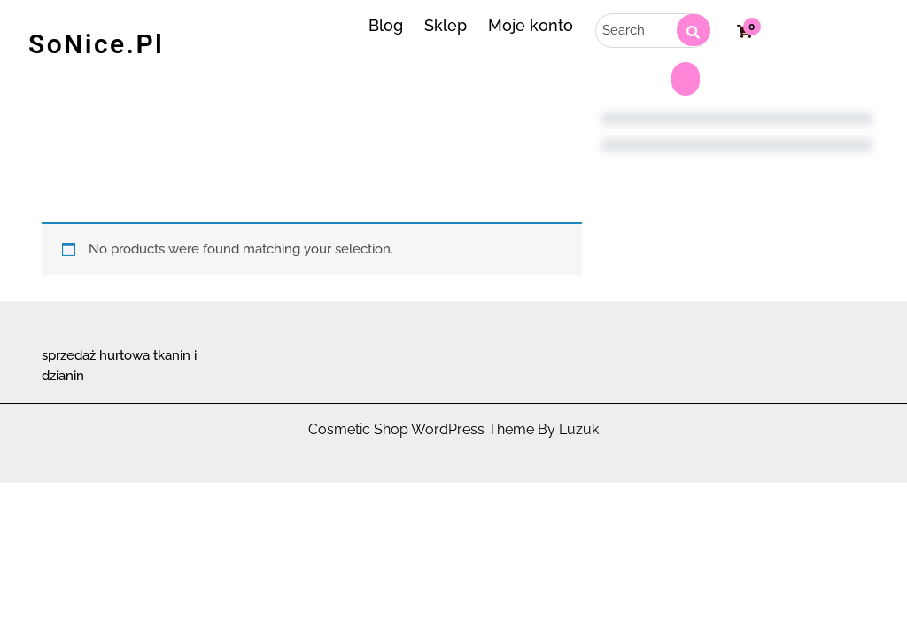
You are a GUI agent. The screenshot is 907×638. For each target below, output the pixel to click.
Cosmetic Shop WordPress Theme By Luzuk (453, 429)
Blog (385, 25)
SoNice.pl (96, 43)
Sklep (445, 25)
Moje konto (530, 25)
